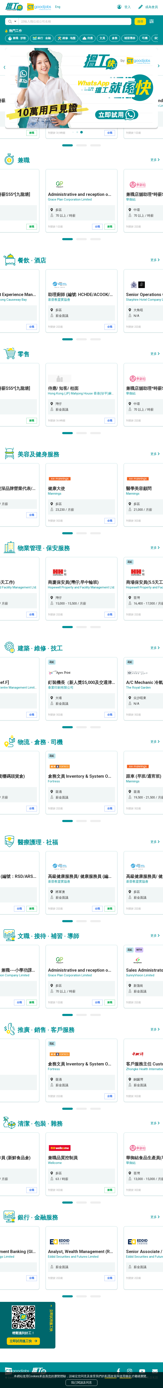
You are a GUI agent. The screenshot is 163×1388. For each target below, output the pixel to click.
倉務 (114, 38)
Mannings (54, 548)
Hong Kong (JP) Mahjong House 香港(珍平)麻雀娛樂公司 (88, 160)
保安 (157, 38)
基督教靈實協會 (59, 354)
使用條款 (125, 1376)
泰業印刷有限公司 (60, 742)
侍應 (87, 38)
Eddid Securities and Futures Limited (73, 1311)
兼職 (31, 186)
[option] (81, 161)
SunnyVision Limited (140, 1029)
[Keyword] (74, 21)
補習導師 (129, 38)
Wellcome (55, 1217)
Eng (57, 7)
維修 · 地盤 (67, 38)
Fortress (54, 835)
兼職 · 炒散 (17, 38)
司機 (145, 38)
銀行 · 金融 (42, 38)
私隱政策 (111, 1376)
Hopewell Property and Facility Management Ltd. (81, 641)
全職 (109, 186)
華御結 (131, 253)
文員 (102, 38)
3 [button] (95, 199)
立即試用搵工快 (23, 1341)
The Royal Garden (138, 742)
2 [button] (81, 199)
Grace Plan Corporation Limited (70, 253)
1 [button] (67, 199)
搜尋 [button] (140, 21)
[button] (12, 21)
